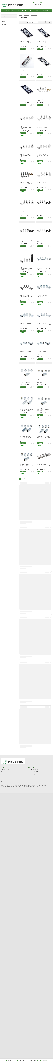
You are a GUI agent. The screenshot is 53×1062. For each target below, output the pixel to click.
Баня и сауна (15, 10)
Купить (22, 48)
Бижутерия (24, 10)
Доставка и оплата (6, 19)
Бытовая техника (34, 10)
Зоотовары (45, 10)
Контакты (4, 27)
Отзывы (4, 24)
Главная (20, 15)
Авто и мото (5, 10)
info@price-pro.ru (33, 1042)
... (50, 10)
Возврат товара (6, 21)
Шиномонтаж (34, 15)
